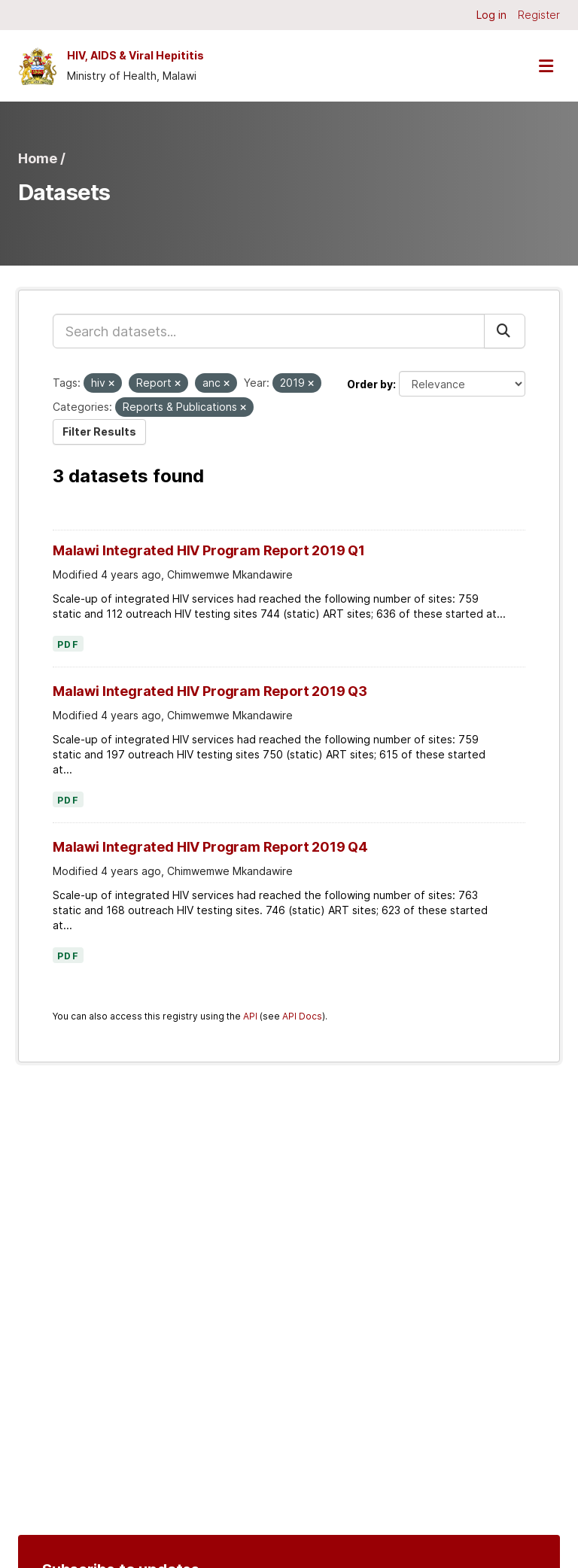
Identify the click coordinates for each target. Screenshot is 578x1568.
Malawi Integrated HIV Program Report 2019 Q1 (209, 550)
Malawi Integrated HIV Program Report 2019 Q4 (210, 847)
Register (539, 14)
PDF (68, 644)
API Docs (302, 1016)
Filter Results (99, 431)
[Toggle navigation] (545, 66)
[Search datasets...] (269, 331)
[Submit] (504, 331)
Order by (370, 384)
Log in (491, 14)
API (250, 1016)
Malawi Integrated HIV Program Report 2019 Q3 (210, 691)
